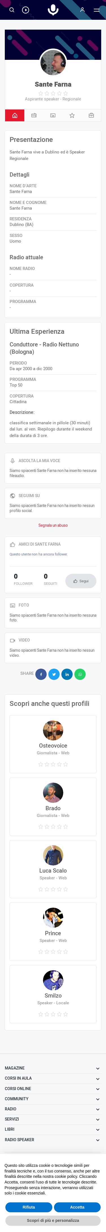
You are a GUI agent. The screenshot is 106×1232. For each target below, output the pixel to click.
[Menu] (82, 10)
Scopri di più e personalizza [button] (53, 1220)
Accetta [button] (77, 1207)
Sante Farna (53, 84)
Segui (83, 581)
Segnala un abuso (53, 525)
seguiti (50, 580)
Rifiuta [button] (29, 1207)
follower (23, 580)
